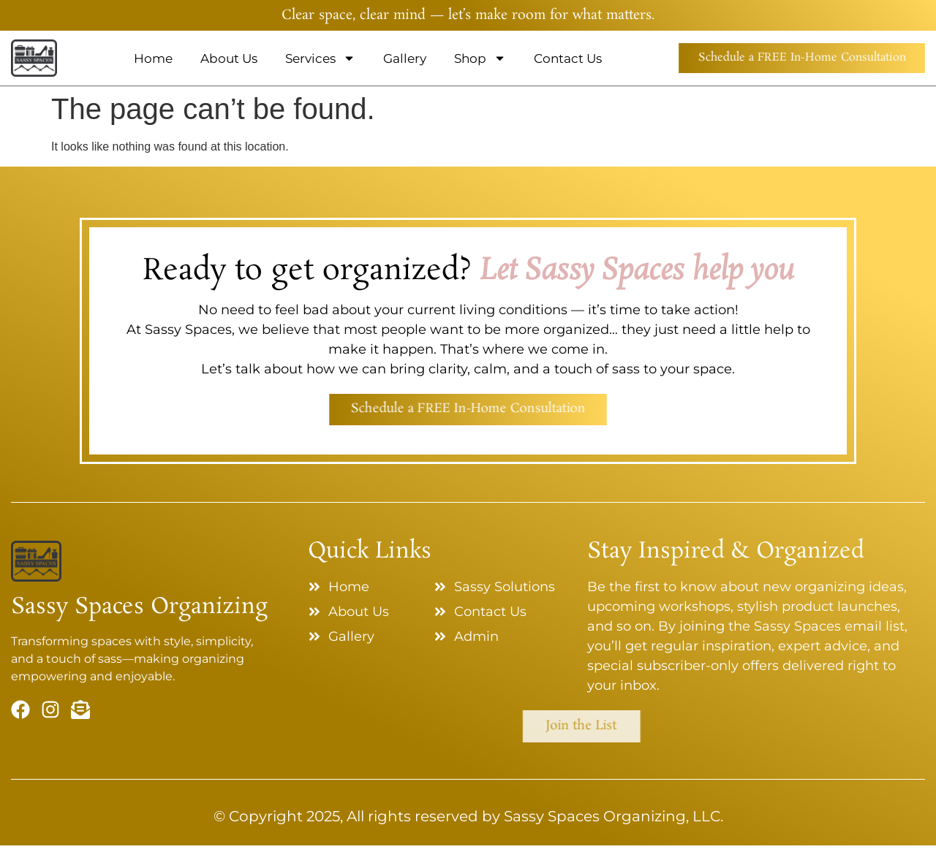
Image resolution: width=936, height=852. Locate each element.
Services (300, 58)
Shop (460, 58)
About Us (209, 58)
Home (133, 58)
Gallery (385, 58)
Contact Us (548, 58)
